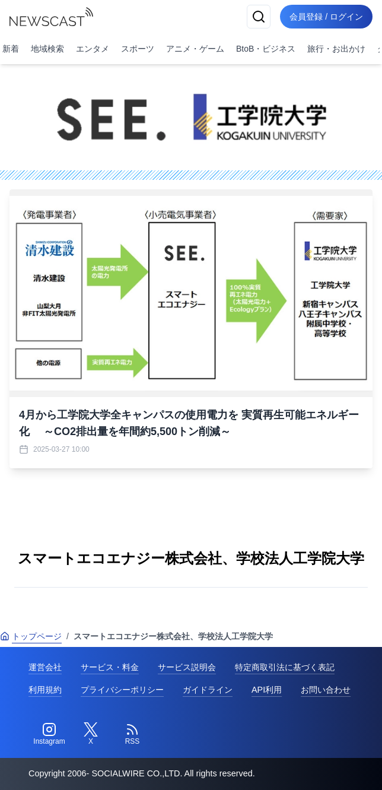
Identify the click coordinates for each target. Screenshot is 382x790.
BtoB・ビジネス (265, 48)
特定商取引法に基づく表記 (285, 667)
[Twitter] (91, 734)
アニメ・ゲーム (195, 48)
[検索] (258, 16)
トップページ (31, 636)
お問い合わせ (326, 689)
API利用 (267, 689)
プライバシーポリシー (122, 689)
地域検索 (47, 48)
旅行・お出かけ (336, 48)
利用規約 (45, 689)
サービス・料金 (110, 667)
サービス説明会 (187, 667)
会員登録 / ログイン (326, 16)
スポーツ (137, 48)
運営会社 (45, 667)
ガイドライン (208, 689)
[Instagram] (49, 734)
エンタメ (92, 48)
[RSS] (132, 734)
